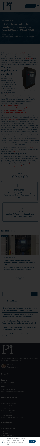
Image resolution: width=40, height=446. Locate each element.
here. (8, 444)
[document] (20, 223)
